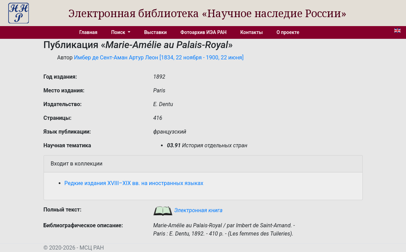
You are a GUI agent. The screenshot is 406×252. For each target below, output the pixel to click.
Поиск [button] (118, 32)
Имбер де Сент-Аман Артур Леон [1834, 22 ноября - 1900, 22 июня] (158, 57)
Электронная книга (187, 210)
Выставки (155, 32)
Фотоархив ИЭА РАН (204, 32)
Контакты (251, 32)
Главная (88, 32)
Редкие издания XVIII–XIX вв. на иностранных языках (134, 183)
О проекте (288, 32)
